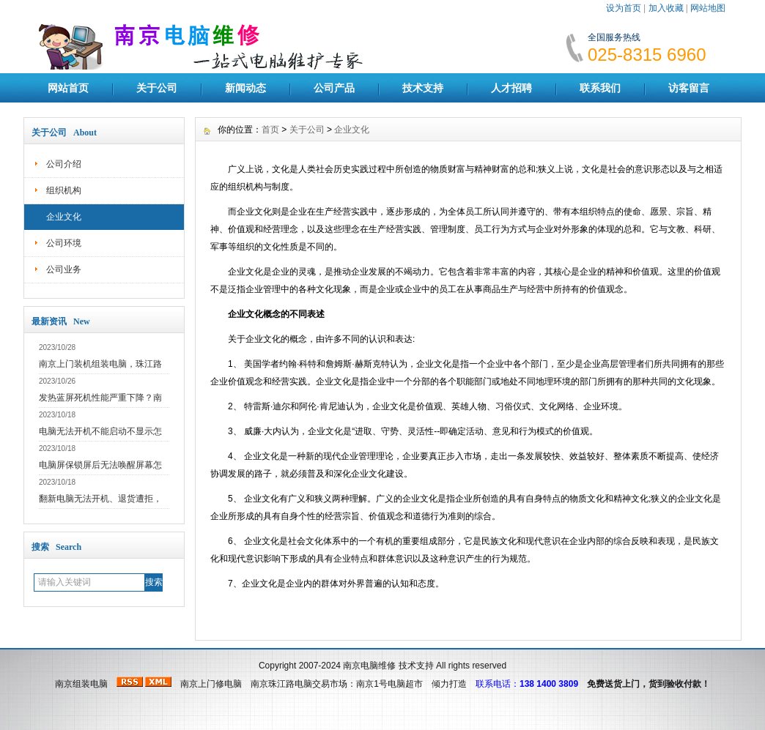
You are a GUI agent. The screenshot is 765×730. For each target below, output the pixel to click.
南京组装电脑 (81, 684)
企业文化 (63, 217)
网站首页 (68, 88)
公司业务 (63, 269)
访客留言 (688, 88)
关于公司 (156, 88)
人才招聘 (511, 88)
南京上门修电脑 (211, 684)
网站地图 (707, 8)
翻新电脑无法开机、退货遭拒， (100, 499)
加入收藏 (666, 8)
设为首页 (623, 8)
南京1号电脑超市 (389, 684)
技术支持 (422, 88)
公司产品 (334, 88)
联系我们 (600, 88)
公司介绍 (63, 164)
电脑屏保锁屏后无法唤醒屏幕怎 (100, 465)
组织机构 (63, 190)
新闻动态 (245, 88)
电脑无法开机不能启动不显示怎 (100, 431)
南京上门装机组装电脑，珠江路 (100, 364)
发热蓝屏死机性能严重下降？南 (100, 397)
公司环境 (63, 243)
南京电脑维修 (369, 665)
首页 (270, 129)
